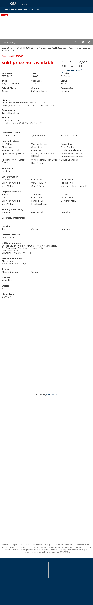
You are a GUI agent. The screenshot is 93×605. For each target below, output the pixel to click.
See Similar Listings (72, 71)
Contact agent (8, 42)
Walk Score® (51, 395)
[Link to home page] (13, 3)
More (24, 4)
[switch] (77, 42)
